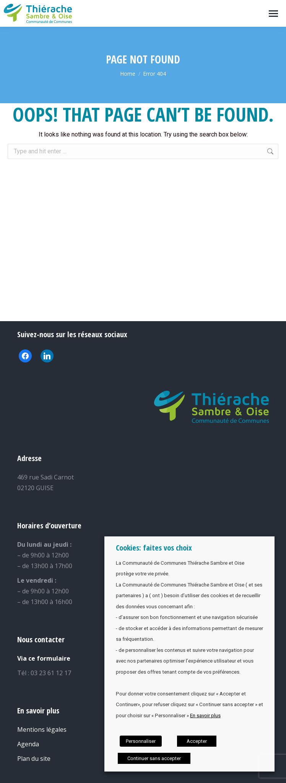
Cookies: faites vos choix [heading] (154, 548)
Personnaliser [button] (141, 741)
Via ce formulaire (43, 658)
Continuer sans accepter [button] (154, 758)
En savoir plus (205, 715)
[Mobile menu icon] (273, 13)
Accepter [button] (197, 741)
